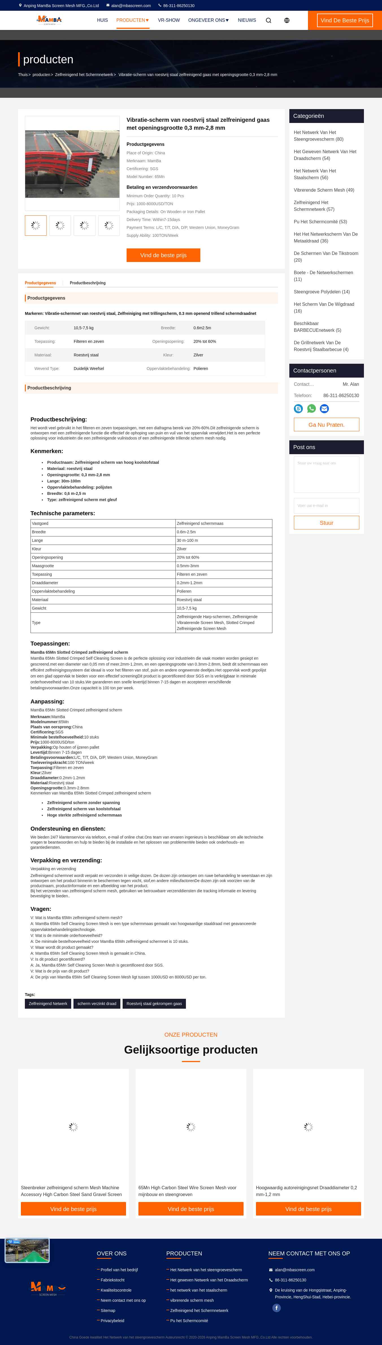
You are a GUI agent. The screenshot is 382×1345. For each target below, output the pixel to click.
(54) (325, 155)
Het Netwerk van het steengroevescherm (206, 1270)
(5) (317, 327)
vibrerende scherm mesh (192, 1300)
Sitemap (108, 1310)
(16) (324, 307)
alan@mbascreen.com (128, 5)
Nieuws (247, 20)
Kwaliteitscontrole (116, 1290)
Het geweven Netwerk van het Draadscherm (209, 1280)
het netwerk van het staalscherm (198, 1290)
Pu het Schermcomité (189, 1320)
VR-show (169, 20)
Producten (132, 20)
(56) (315, 174)
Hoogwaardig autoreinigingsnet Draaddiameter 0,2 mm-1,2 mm (306, 1191)
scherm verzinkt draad (96, 1003)
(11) (323, 276)
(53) (320, 221)
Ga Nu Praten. (327, 425)
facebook (276, 1308)
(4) (321, 346)
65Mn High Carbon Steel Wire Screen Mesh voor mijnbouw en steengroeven (187, 1191)
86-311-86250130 (176, 5)
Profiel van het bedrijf (119, 1270)
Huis (102, 20)
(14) (322, 291)
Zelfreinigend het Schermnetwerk (84, 74)
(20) (326, 257)
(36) (326, 237)
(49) (324, 190)
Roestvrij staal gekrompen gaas (154, 1003)
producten (41, 74)
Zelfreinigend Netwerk (48, 1003)
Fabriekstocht (113, 1280)
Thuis (23, 74)
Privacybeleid (112, 1320)
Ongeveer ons (209, 20)
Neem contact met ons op (123, 1300)
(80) (319, 136)
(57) (314, 206)
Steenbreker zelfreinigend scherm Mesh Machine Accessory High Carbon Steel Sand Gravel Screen (71, 1191)
